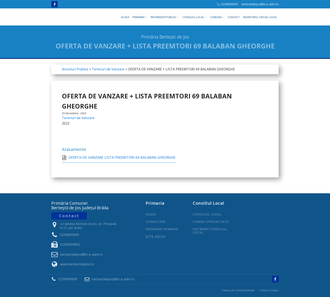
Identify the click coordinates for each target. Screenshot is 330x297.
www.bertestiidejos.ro (77, 264)
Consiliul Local (194, 17)
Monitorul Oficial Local (260, 17)
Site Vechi (155, 237)
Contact (234, 17)
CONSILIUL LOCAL (207, 214)
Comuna (217, 17)
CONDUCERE (156, 221)
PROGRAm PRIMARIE (162, 229)
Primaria (140, 17)
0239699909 (229, 4)
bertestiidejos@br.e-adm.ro (260, 4)
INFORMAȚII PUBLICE (165, 17)
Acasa (125, 17)
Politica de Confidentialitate (238, 290)
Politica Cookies (269, 290)
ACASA (151, 214)
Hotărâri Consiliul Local (210, 230)
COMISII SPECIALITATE (211, 221)
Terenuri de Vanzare (78, 118)
